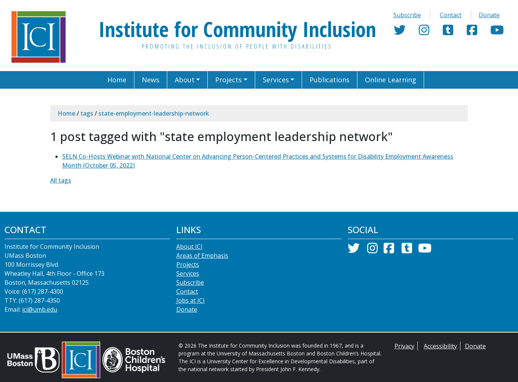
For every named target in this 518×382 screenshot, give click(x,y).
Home (66, 113)
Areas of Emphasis (202, 255)
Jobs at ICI (190, 300)
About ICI (189, 246)
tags (86, 113)
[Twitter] (400, 32)
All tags (60, 180)
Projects (187, 264)
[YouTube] (497, 32)
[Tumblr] (448, 32)
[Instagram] (424, 32)
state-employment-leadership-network (153, 113)
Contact (450, 15)
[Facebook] (472, 32)
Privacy (404, 346)
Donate (489, 15)
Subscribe (407, 15)
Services (187, 273)
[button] (187, 80)
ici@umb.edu (39, 309)
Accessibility (440, 346)
